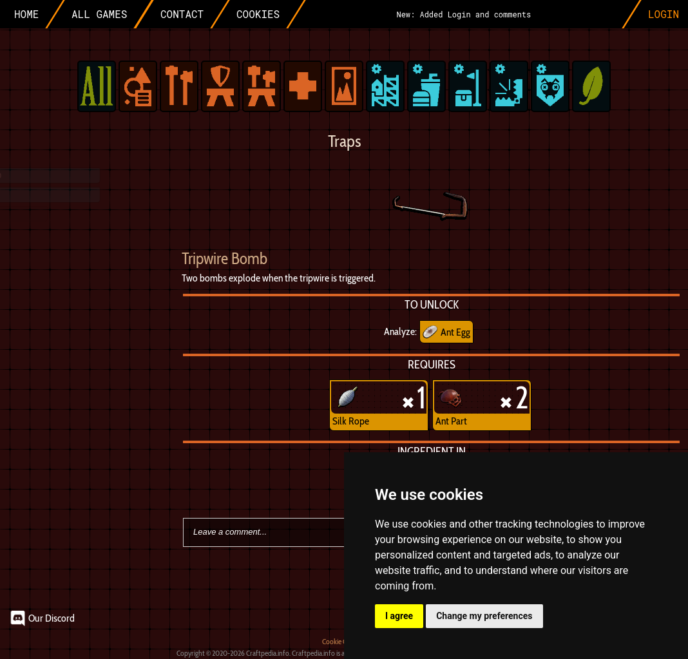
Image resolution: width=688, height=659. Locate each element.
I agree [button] (399, 616)
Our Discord (51, 618)
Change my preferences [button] (484, 616)
